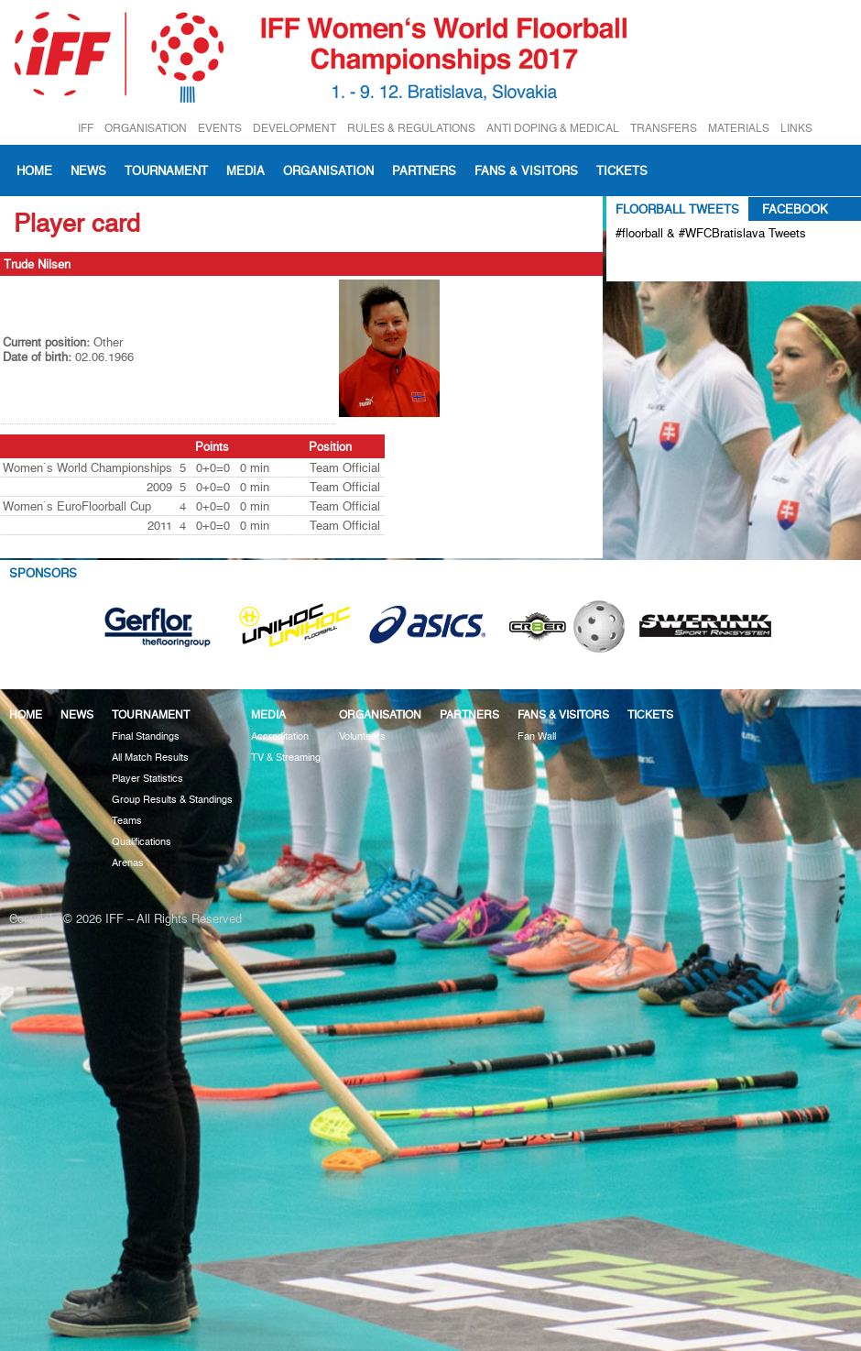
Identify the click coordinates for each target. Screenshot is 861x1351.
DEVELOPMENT (294, 128)
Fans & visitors (526, 170)
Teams (127, 821)
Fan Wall (537, 736)
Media (245, 170)
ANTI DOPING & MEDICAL (552, 128)
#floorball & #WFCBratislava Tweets (711, 232)
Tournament (166, 170)
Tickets (622, 170)
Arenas (128, 863)
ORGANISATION (145, 128)
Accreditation (280, 736)
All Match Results (150, 757)
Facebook (795, 209)
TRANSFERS (663, 128)
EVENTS (220, 128)
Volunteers (362, 736)
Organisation (328, 170)
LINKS (796, 128)
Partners (424, 170)
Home (34, 170)
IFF (85, 128)
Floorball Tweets (677, 209)
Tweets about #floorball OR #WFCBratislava (694, 263)
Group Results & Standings (172, 800)
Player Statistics (147, 779)
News (88, 170)
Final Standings (146, 736)
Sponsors (43, 573)
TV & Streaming (286, 757)
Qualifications (141, 842)
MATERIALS (738, 128)
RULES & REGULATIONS (411, 128)
